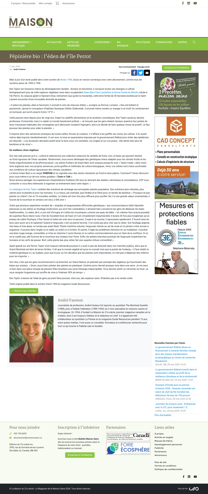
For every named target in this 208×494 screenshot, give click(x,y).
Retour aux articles (24, 290)
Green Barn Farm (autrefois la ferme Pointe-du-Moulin (110, 92)
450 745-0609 (20, 433)
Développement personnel (168, 444)
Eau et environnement (127, 67)
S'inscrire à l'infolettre (176, 67)
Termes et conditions (165, 465)
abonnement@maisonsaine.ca (28, 438)
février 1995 (66, 79)
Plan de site (161, 462)
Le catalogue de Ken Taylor (23, 189)
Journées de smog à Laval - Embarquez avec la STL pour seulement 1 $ (175, 406)
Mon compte (45, 3)
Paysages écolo (143, 67)
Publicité (159, 448)
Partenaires (160, 451)
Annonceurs (161, 455)
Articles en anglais (164, 437)
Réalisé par (183, 489)
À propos (159, 433)
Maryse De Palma (163, 441)
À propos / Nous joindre (23, 3)
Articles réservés (73, 44)
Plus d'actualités (163, 415)
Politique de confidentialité (168, 469)
